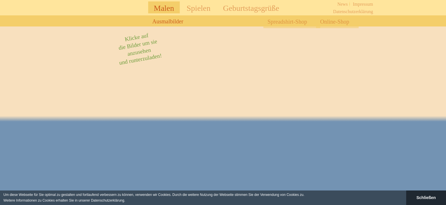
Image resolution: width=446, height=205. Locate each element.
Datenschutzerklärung (353, 11)
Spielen (198, 8)
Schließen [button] (426, 197)
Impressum (363, 4)
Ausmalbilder (167, 21)
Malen (164, 8)
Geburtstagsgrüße (251, 8)
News (342, 4)
